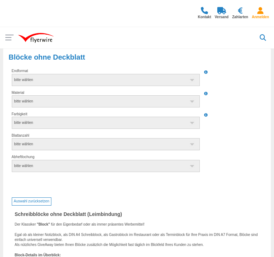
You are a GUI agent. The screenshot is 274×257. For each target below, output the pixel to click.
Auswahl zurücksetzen (32, 201)
